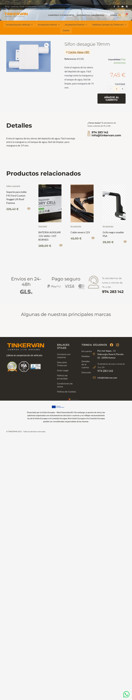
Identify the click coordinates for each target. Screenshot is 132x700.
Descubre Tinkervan (62, 363)
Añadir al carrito (111, 98)
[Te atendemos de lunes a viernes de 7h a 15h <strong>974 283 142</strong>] (93, 282)
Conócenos (31, 6)
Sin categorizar (76, 226)
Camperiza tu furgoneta (61, 15)
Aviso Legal (62, 370)
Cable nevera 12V (80, 232)
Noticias (14, 6)
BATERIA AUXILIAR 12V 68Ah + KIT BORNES (49, 236)
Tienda (113, 15)
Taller (22, 6)
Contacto (42, 6)
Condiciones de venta (65, 384)
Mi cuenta (86, 351)
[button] (119, 15)
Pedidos (85, 356)
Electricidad (42, 226)
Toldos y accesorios (13, 186)
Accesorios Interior (48, 24)
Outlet (66, 30)
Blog (7, 6)
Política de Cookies (66, 391)
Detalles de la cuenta (85, 364)
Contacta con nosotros (64, 355)
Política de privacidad (62, 376)
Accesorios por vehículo (19, 24)
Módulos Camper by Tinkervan (109, 24)
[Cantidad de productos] (117, 89)
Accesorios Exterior (76, 24)
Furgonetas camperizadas (92, 15)
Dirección (86, 372)
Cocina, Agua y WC (79, 52)
